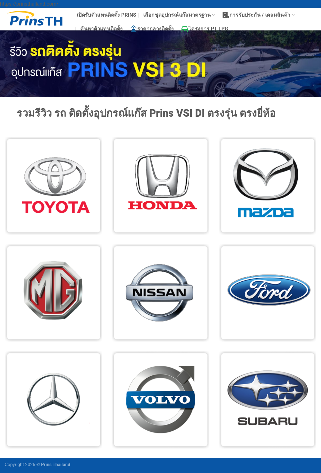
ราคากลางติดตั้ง (152, 29)
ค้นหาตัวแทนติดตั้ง (101, 29)
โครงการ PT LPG (204, 29)
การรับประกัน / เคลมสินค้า (258, 15)
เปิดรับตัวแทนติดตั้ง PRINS (106, 15)
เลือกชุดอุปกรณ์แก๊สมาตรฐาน (179, 15)
